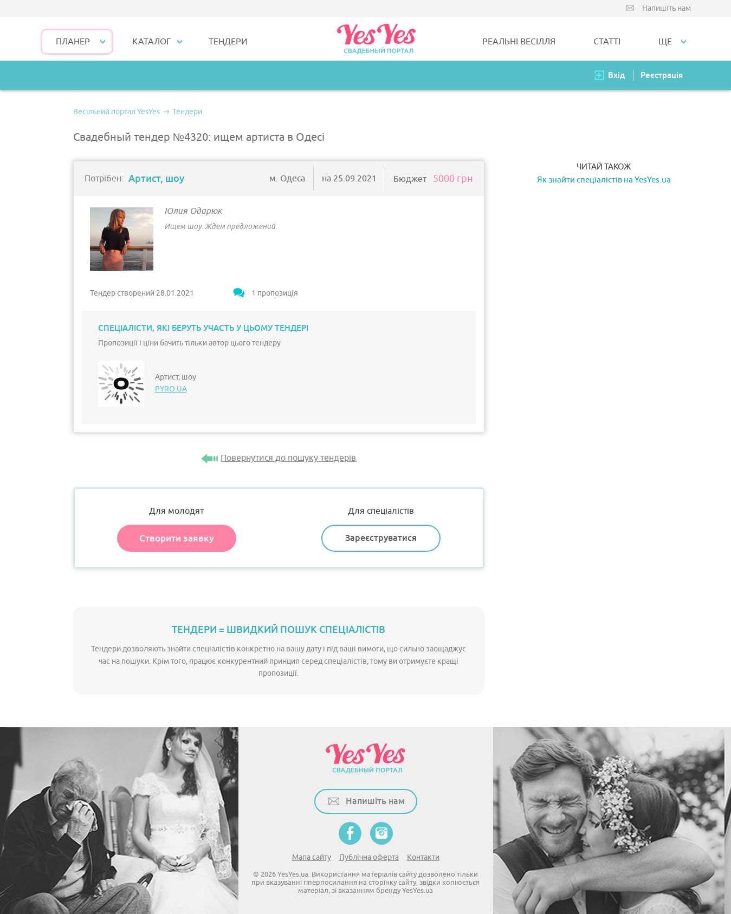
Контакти (423, 857)
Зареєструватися (381, 538)
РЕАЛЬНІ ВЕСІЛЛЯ (518, 41)
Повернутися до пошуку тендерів (288, 458)
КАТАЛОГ (151, 41)
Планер (73, 41)
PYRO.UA (171, 389)
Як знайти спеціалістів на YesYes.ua (604, 180)
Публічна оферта (369, 857)
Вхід (616, 75)
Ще (665, 41)
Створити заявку (176, 538)
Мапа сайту (311, 857)
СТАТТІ (606, 41)
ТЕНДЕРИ (228, 41)
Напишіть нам (666, 8)
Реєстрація (662, 75)
